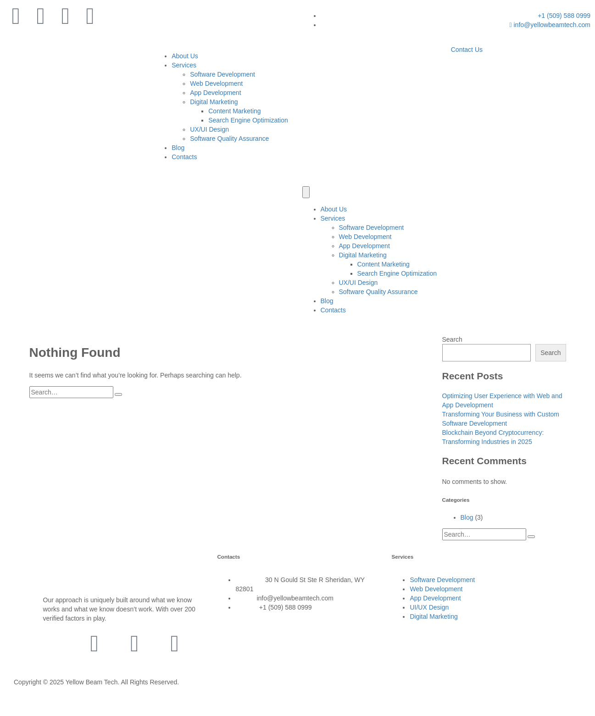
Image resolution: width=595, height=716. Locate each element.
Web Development (216, 83)
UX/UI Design (209, 129)
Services (184, 65)
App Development (215, 92)
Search (452, 339)
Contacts (184, 157)
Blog (178, 147)
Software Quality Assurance (229, 138)
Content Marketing (234, 111)
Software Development (222, 74)
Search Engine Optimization (248, 120)
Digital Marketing (214, 101)
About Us (185, 56)
